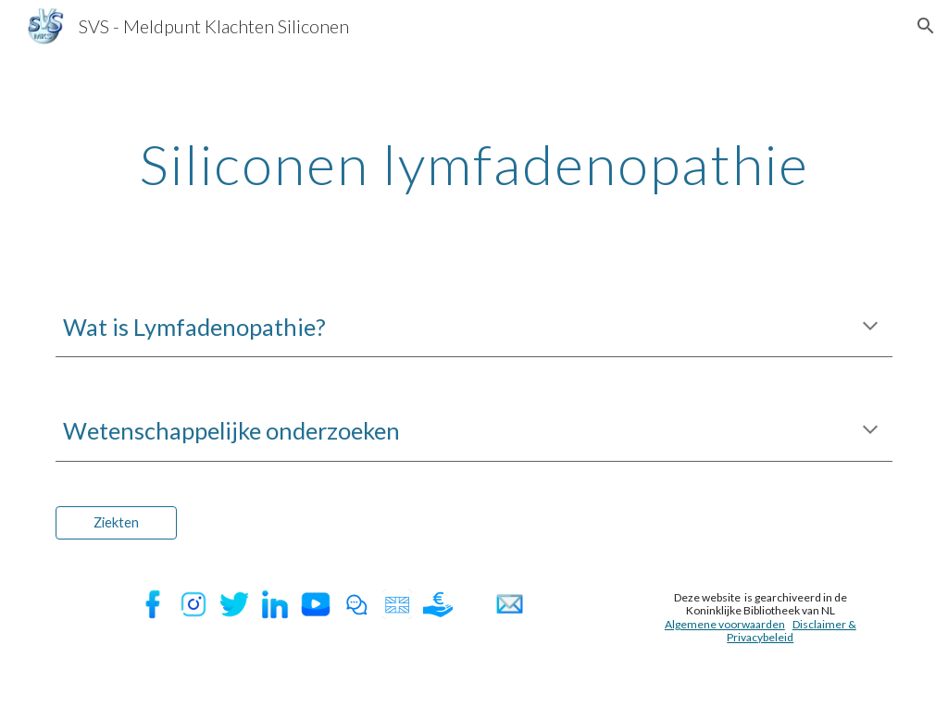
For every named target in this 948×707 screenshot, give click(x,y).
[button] (926, 26)
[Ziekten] (116, 523)
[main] (474, 164)
